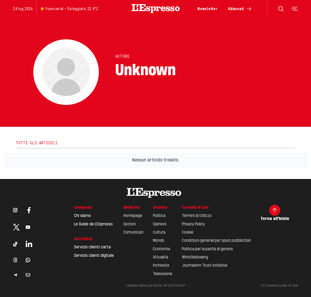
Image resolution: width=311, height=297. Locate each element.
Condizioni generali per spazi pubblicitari (216, 241)
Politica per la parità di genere (207, 249)
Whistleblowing (195, 257)
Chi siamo (82, 216)
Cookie (187, 232)
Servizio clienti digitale (94, 256)
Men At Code (290, 285)
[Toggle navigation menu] (294, 8)
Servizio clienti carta (92, 247)
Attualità (160, 257)
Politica (159, 216)
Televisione (162, 274)
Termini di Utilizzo (197, 216)
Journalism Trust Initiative (204, 265)
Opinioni (160, 224)
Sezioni (129, 224)
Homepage (132, 216)
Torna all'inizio (274, 213)
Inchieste (161, 265)
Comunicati (133, 232)
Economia (161, 249)
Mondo (158, 241)
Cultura (159, 232)
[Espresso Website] (156, 8)
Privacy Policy (193, 224)
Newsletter (207, 9)
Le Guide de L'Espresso (93, 224)
